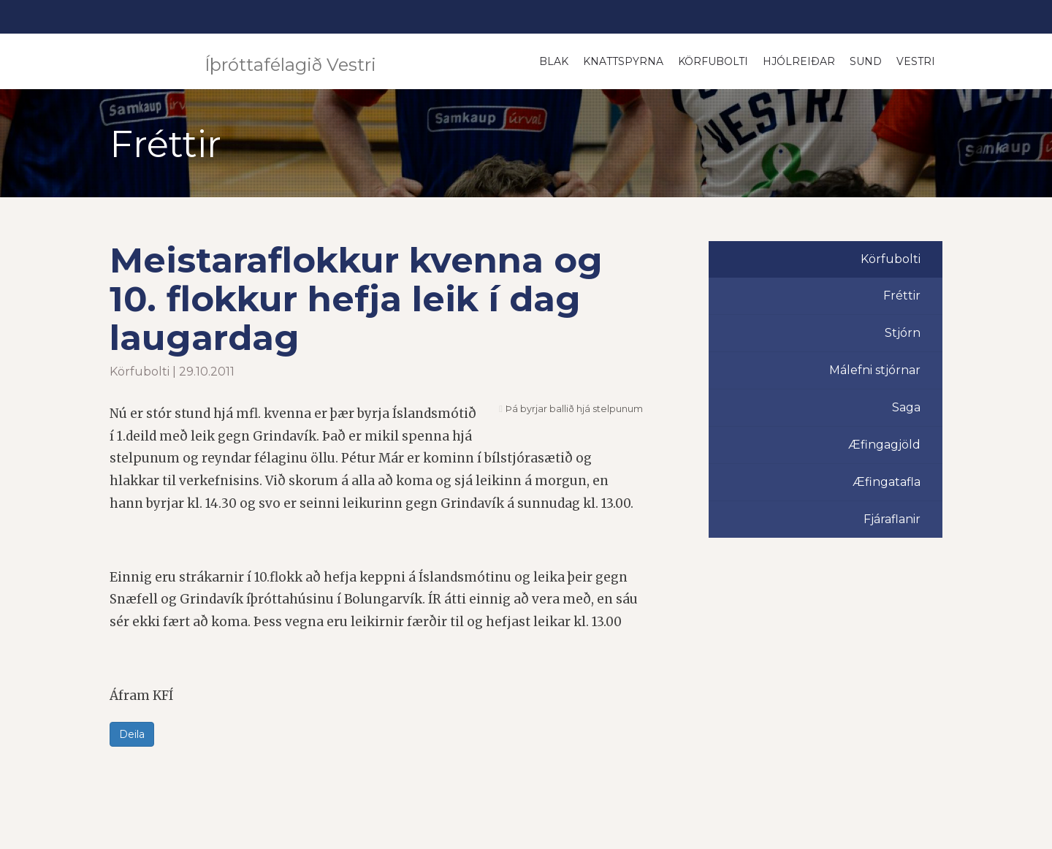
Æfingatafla (886, 482)
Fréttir (901, 295)
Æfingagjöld (884, 445)
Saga (906, 407)
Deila (132, 734)
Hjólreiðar (799, 61)
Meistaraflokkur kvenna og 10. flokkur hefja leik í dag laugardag (356, 299)
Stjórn (902, 333)
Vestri (915, 61)
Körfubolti (713, 61)
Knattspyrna (623, 61)
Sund (866, 61)
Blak (553, 61)
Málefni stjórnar (874, 370)
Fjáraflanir (892, 519)
